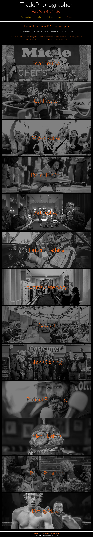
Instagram (45, 533)
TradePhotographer (46, 4)
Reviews (37, 533)
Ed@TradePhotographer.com (51, 535)
